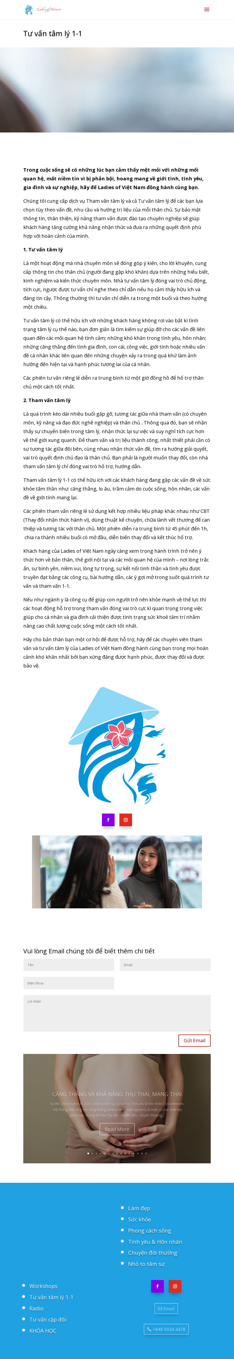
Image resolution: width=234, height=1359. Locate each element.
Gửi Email (194, 1040)
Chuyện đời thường (152, 1252)
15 (146, 1153)
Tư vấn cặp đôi (47, 1319)
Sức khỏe (139, 1219)
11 (129, 1153)
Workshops (43, 1285)
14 (142, 1153)
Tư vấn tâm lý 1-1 (51, 1297)
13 (138, 1153)
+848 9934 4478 (168, 1329)
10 (125, 1153)
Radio (36, 1308)
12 (133, 1153)
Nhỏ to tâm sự (146, 1263)
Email (168, 1308)
